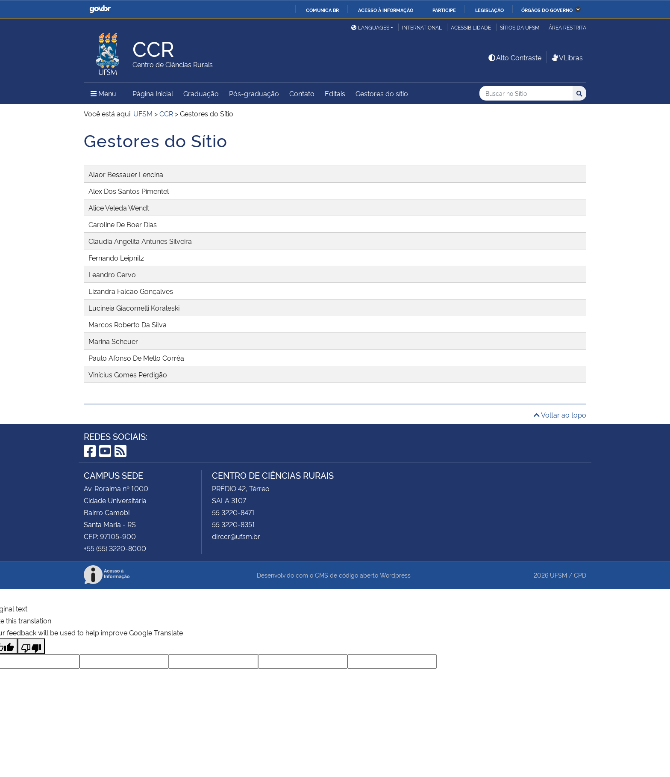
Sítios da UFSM (520, 27)
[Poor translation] (31, 646)
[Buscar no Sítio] (526, 93)
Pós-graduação (254, 93)
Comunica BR (322, 9)
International (422, 27)
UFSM (558, 575)
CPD (580, 575)
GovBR (100, 9)
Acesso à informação (385, 9)
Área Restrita (567, 27)
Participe (444, 9)
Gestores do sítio (382, 93)
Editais (335, 93)
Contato (301, 93)
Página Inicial (152, 93)
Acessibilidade (471, 27)
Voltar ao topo (560, 414)
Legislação (489, 9)
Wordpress (395, 575)
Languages (370, 27)
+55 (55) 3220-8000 (115, 548)
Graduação (201, 93)
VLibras (566, 57)
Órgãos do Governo (547, 9)
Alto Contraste (514, 57)
